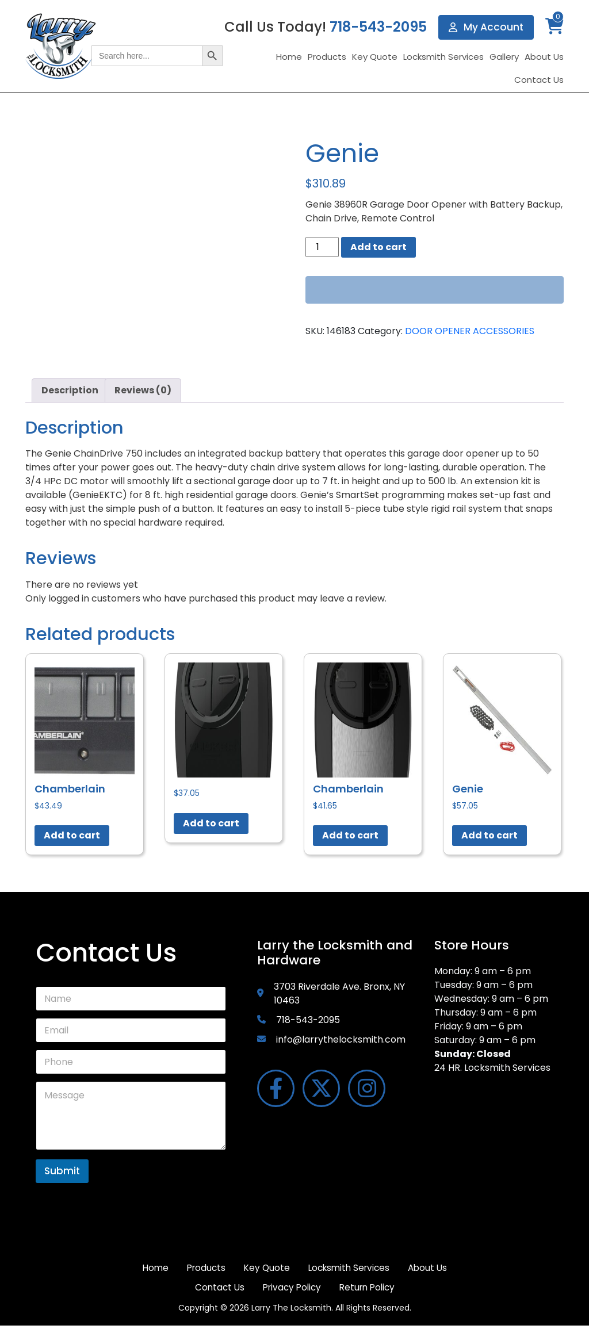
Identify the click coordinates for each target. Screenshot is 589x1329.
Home (289, 57)
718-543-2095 (376, 26)
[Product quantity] (322, 247)
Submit (62, 1171)
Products (327, 57)
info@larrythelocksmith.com (341, 1039)
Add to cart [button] (72, 835)
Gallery (504, 57)
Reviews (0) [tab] (142, 390)
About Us (544, 57)
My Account (485, 27)
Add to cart (378, 247)
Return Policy (403, 1290)
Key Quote (374, 57)
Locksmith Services (443, 57)
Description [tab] (69, 390)
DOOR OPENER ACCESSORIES (469, 331)
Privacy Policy (321, 1290)
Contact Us (539, 80)
